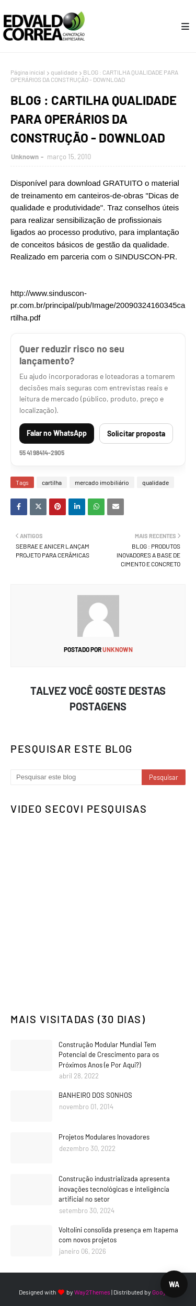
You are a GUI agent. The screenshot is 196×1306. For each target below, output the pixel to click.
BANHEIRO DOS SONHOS (95, 1095)
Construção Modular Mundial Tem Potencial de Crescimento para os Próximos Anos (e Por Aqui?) (109, 1054)
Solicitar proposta (136, 433)
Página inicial (27, 72)
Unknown (25, 156)
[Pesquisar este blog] (76, 777)
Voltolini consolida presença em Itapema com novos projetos (118, 1235)
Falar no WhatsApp (57, 433)
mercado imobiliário (102, 482)
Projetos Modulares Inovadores (104, 1137)
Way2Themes (92, 1292)
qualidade (64, 72)
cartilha (52, 482)
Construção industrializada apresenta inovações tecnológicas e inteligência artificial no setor (114, 1188)
